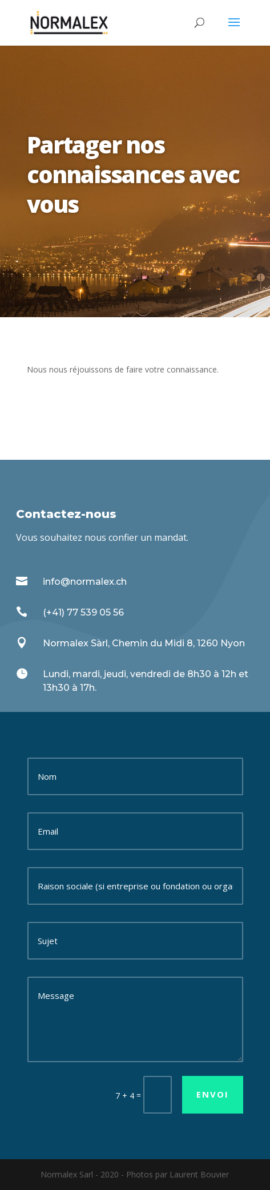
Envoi (212, 1094)
